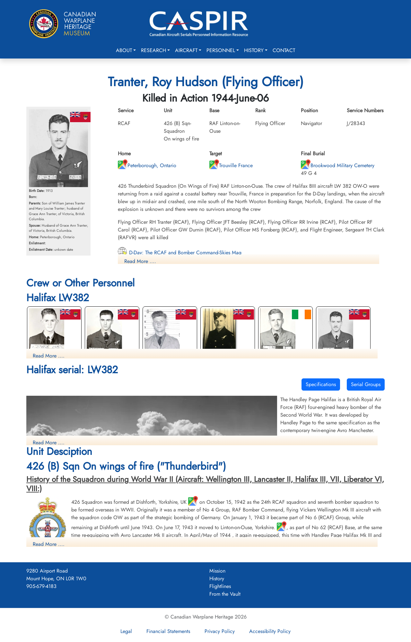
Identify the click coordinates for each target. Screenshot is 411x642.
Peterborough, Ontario (147, 165)
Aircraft (186, 50)
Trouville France (231, 165)
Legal (126, 631)
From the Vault (224, 594)
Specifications (321, 384)
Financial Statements (168, 631)
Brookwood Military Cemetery (337, 165)
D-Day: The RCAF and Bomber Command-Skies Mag (179, 252)
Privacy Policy (220, 631)
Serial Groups (365, 384)
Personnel (220, 50)
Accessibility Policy (270, 631)
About (124, 50)
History (254, 50)
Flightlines (220, 586)
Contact (284, 50)
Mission (217, 570)
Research (153, 50)
